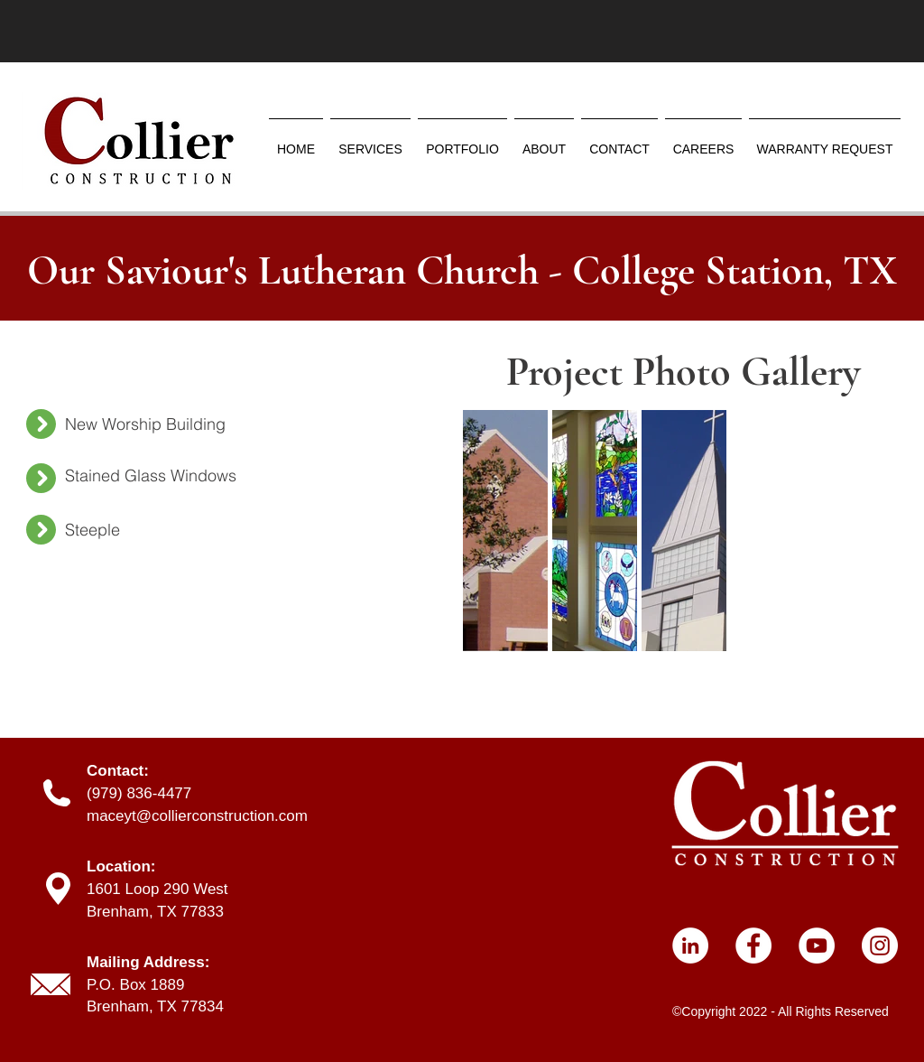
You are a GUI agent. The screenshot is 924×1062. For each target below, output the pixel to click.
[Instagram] (880, 945)
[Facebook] (753, 945)
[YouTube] (817, 945)
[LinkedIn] (690, 945)
